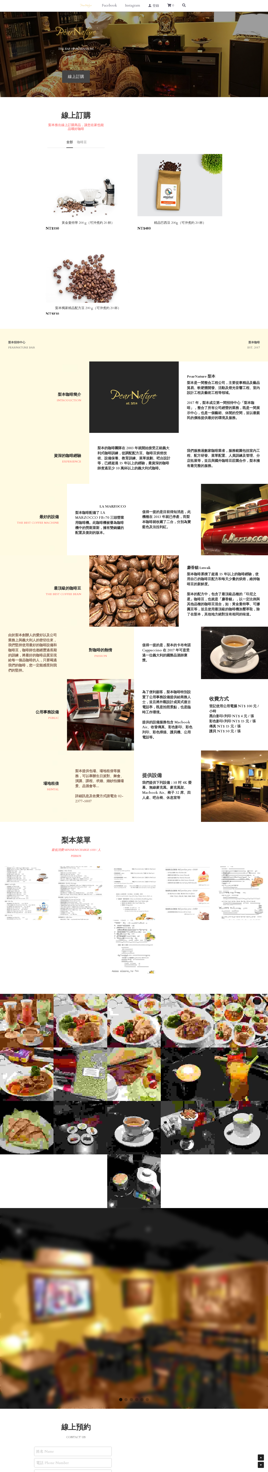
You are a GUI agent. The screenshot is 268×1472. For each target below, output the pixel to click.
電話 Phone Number (66, 1353)
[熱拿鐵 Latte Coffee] (187, 965)
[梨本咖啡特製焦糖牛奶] (134, 1072)
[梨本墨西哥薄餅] (27, 1018)
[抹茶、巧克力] (80, 1018)
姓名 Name (59, 1342)
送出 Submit (86, 1394)
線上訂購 (134, 76)
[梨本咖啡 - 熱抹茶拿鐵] (241, 1018)
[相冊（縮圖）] (27, 784)
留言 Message (60, 1366)
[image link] (134, 32)
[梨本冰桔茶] (241, 965)
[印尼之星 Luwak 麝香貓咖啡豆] (80, 965)
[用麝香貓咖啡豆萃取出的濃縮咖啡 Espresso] (134, 1018)
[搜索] (184, 6)
